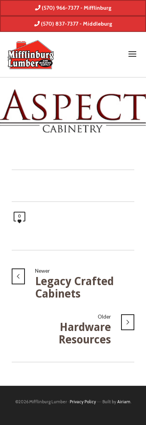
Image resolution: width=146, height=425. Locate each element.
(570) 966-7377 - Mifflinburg (73, 7)
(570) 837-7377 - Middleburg (73, 23)
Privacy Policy (83, 401)
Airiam (123, 401)
